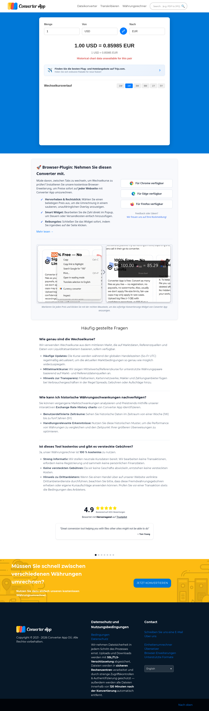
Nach (132, 24)
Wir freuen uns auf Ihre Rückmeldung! (147, 216)
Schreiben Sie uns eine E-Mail (163, 632)
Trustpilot (121, 517)
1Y (153, 85)
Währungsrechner (134, 6)
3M (137, 85)
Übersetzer (151, 648)
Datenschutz (99, 639)
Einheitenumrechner (158, 644)
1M (128, 85)
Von (84, 24)
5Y (161, 85)
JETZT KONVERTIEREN (152, 583)
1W (120, 85)
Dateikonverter (87, 6)
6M (145, 85)
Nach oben (185, 704)
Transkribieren (109, 6)
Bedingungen (100, 634)
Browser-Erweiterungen (160, 653)
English (150, 668)
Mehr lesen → (44, 231)
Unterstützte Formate (158, 657)
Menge (48, 24)
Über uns (150, 636)
